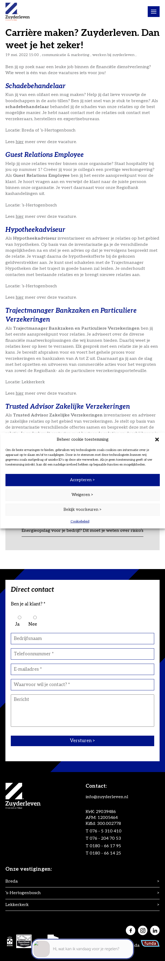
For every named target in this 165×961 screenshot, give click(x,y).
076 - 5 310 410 (106, 831)
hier (20, 141)
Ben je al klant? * (28, 604)
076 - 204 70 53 (105, 838)
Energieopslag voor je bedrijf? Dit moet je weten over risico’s (82, 530)
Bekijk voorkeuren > (82, 509)
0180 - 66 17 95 (105, 846)
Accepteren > (82, 479)
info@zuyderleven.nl (107, 797)
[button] (157, 439)
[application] (82, 937)
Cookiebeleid (79, 521)
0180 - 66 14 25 (105, 853)
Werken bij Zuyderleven (113, 55)
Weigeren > (82, 494)
